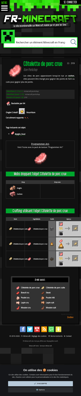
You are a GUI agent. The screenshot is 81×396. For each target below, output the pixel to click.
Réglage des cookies (39, 336)
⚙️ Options (40, 390)
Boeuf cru (25, 292)
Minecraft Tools (34, 346)
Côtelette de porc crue (40, 229)
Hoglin (19, 188)
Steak (48, 292)
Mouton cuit (51, 307)
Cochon (19, 194)
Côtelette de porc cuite (20, 229)
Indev (70, 317)
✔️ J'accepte (40, 383)
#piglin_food (20, 134)
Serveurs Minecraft (46, 346)
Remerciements (57, 336)
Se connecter (70, 2)
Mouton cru (26, 307)
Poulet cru (25, 297)
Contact (69, 336)
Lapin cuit (50, 302)
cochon (71, 75)
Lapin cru (25, 302)
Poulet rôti (50, 297)
